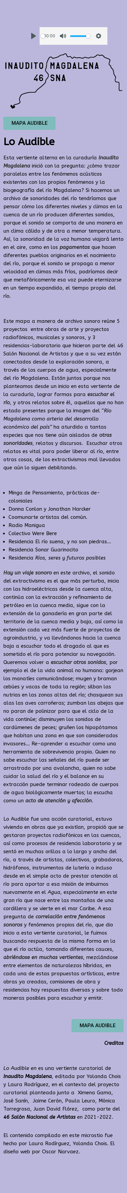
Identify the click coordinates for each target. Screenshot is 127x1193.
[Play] (33, 36)
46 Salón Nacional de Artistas (39, 1117)
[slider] (43, 36)
